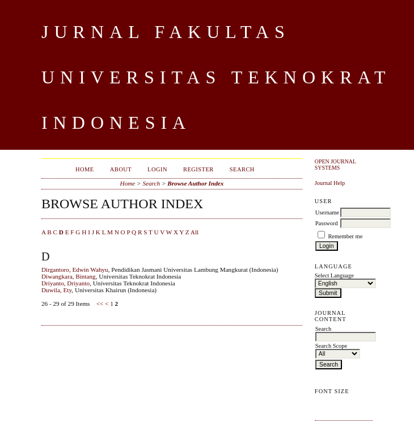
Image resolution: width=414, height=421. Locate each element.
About (121, 169)
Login (157, 169)
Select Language (334, 275)
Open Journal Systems (335, 164)
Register (198, 169)
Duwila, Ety (56, 290)
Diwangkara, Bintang (68, 276)
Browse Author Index (195, 183)
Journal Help (330, 183)
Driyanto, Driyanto (65, 283)
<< (100, 303)
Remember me (345, 236)
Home (84, 169)
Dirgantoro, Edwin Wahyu (74, 269)
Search (242, 169)
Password (326, 223)
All (194, 232)
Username (327, 212)
